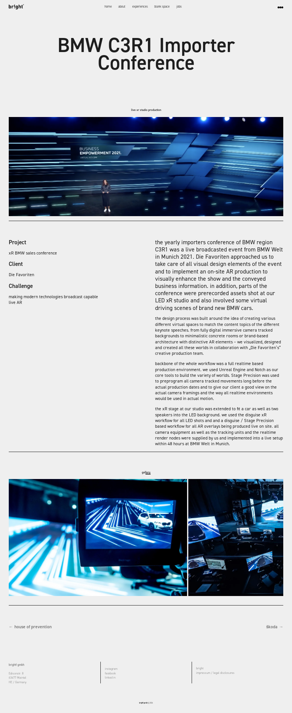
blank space (162, 6)
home (108, 6)
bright (199, 669)
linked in (110, 678)
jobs (179, 6)
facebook (110, 674)
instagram (111, 669)
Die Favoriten (21, 275)
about (121, 6)
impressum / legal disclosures (215, 673)
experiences (140, 6)
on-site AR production (234, 271)
